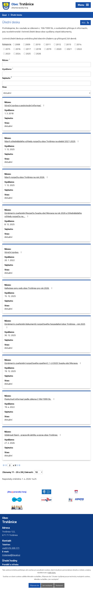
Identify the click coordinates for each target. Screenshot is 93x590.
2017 (28, 49)
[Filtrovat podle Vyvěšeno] (46, 74)
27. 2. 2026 (9, 443)
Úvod (4, 14)
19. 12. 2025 (10, 371)
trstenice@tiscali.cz (11, 555)
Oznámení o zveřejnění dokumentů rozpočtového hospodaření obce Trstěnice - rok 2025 (44, 325)
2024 (18, 53)
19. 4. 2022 (9, 407)
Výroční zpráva (13, 252)
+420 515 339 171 (10, 548)
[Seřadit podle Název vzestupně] (9, 58)
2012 (58, 44)
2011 (48, 44)
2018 (38, 49)
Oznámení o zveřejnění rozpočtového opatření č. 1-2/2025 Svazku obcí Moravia (43, 363)
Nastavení (59, 585)
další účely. (52, 572)
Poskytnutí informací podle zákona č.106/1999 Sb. (29, 399)
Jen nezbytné (47, 585)
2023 (7, 53)
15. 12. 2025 (10, 296)
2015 (7, 49)
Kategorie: (6, 44)
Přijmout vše (34, 585)
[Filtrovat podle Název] (46, 64)
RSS (85, 22)
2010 (38, 44)
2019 (48, 49)
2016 (18, 49)
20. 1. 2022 (9, 260)
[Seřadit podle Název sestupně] (9, 59)
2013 (68, 44)
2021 (69, 49)
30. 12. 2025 (10, 335)
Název (5, 60)
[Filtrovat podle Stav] (46, 93)
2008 (17, 44)
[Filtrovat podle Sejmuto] (46, 83)
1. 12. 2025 (9, 149)
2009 (27, 44)
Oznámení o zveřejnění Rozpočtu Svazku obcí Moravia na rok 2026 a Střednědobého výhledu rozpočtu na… (43, 214)
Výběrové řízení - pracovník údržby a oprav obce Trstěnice (33, 435)
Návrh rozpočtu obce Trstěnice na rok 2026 (26, 177)
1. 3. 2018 (8, 113)
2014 (79, 44)
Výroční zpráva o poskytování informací (24, 105)
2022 (79, 49)
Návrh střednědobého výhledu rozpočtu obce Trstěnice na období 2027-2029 (42, 141)
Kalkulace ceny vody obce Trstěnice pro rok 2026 (28, 288)
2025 (28, 53)
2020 (59, 49)
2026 (38, 53)
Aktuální (8, 126)
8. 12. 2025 (9, 224)
